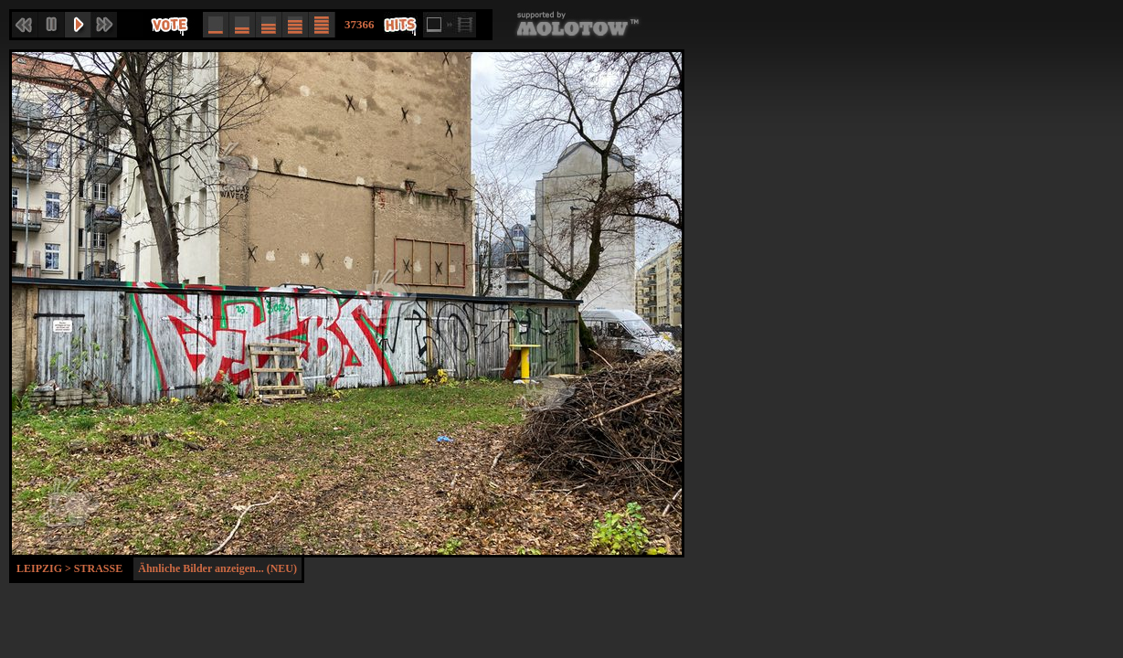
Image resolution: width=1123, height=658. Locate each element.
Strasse (98, 568)
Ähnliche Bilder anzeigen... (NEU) (217, 568)
